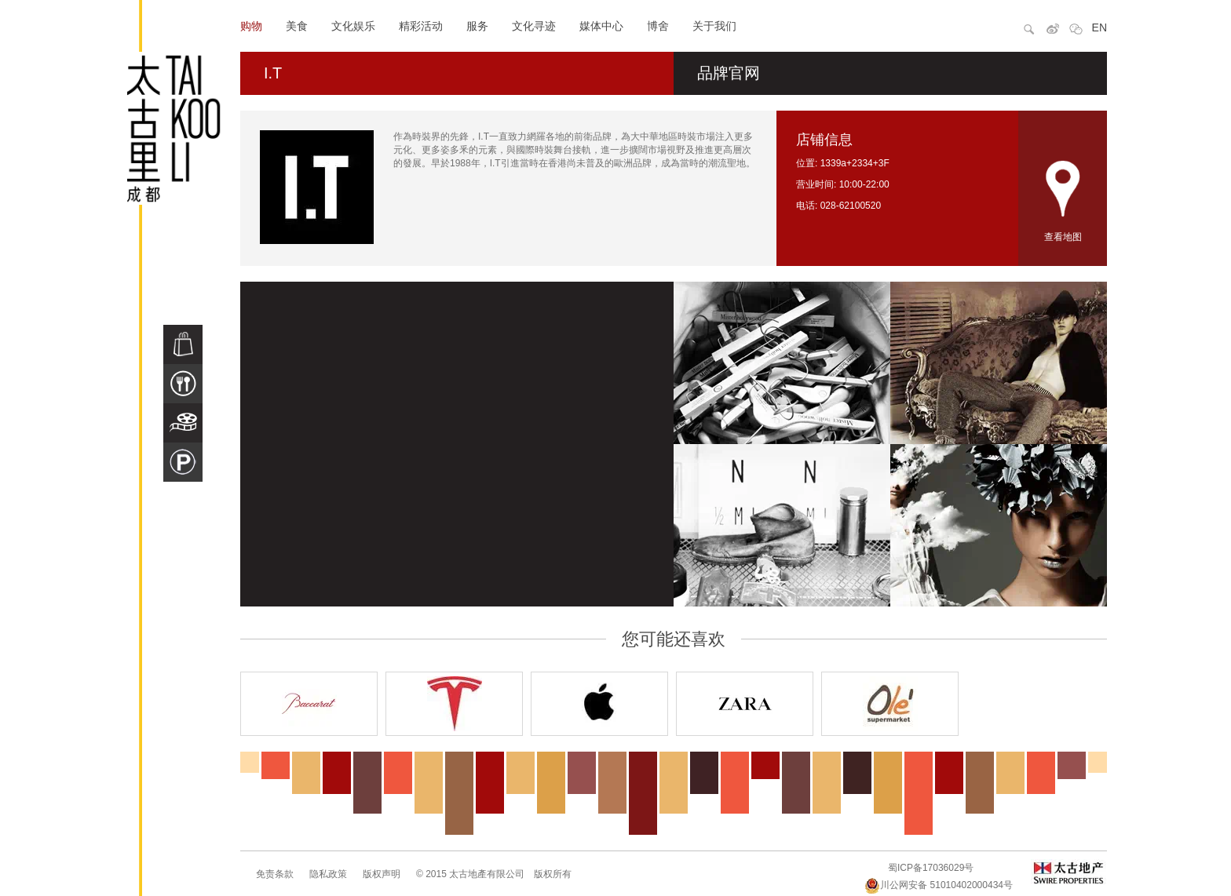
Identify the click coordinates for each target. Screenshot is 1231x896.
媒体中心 (601, 26)
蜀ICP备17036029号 (930, 867)
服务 (477, 26)
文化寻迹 (534, 26)
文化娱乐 (353, 26)
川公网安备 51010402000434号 (938, 885)
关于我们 (714, 26)
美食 (297, 26)
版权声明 (381, 874)
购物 (251, 26)
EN (1099, 27)
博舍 (658, 26)
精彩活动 (421, 26)
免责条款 (275, 874)
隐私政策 (328, 874)
